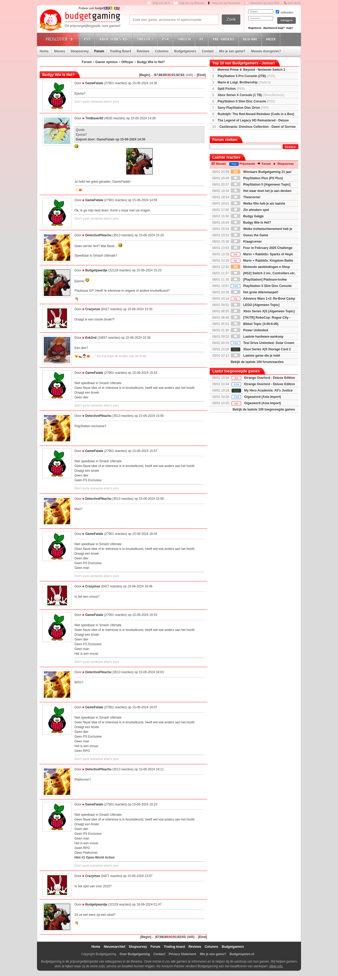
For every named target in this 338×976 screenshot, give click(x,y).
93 (182, 75)
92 (178, 75)
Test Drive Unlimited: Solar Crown (262, 343)
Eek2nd (91, 338)
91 (173, 75)
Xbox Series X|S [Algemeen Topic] (263, 311)
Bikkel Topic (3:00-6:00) (255, 324)
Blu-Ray (251, 39)
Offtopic (127, 62)
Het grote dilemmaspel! (254, 292)
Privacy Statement (182, 954)
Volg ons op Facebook (226, 3)
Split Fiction (231, 89)
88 (160, 75)
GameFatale (94, 83)
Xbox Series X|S (114, 39)
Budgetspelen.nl (241, 954)
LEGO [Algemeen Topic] (255, 305)
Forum (99, 51)
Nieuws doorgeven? (266, 51)
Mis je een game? (232, 51)
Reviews (143, 51)
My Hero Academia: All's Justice (268, 390)
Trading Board (120, 51)
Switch (184, 39)
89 (165, 75)
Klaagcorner (246, 241)
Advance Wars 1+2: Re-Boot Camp (263, 298)
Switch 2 (146, 39)
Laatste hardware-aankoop (257, 336)
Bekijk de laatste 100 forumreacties (257, 362)
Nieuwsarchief (114, 947)
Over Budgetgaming (135, 954)
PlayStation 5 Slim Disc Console (246, 101)
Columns (161, 51)
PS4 (166, 39)
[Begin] (144, 75)
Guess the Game (249, 235)
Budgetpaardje (96, 270)
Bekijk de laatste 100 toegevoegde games (264, 409)
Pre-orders (224, 39)
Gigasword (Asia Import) (262, 397)
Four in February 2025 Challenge (261, 248)
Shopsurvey (80, 51)
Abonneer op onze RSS (264, 3)
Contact (208, 51)
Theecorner (246, 197)
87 (156, 75)
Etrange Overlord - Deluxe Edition (269, 378)
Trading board (174, 947)
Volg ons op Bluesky (192, 3)
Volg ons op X (161, 3)
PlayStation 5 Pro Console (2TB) (246, 76)
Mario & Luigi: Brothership (244, 82)
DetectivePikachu (98, 235)
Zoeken (290, 146)
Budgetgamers (185, 51)
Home (44, 51)
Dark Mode (294, 3)
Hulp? (289, 28)
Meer (271, 39)
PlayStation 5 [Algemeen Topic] (260, 184)
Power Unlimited (249, 330)
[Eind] (201, 75)
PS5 (88, 39)
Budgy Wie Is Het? (151, 62)
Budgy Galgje (247, 216)
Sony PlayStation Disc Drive (243, 108)
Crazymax (92, 309)
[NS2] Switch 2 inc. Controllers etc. (263, 273)
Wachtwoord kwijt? (274, 28)
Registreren (254, 28)
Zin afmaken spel (250, 210)
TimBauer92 (94, 118)
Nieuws (59, 51)
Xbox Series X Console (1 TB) (251, 95)
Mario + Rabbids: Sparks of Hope (262, 254)
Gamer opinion (106, 62)
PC (202, 39)
